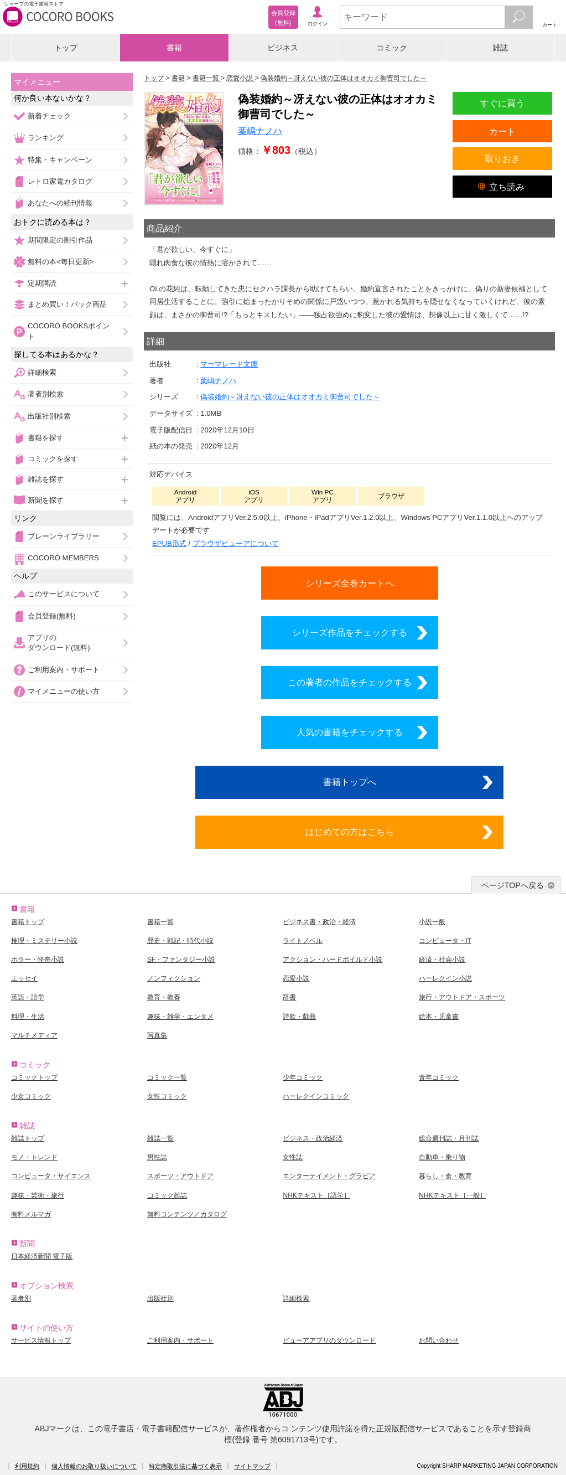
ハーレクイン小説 (445, 978)
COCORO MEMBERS (63, 558)
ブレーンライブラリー (64, 536)
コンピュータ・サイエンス (51, 1176)
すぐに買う (502, 103)
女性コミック (167, 1096)
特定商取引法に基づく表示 (185, 1466)
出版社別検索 (49, 416)
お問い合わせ (439, 1340)
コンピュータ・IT (445, 941)
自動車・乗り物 (442, 1157)
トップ (65, 47)
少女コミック (31, 1096)
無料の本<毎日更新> (61, 261)
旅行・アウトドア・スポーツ (462, 997)
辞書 (289, 997)
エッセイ (24, 978)
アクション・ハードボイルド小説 (332, 959)
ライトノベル (303, 941)
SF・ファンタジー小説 (181, 959)
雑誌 (500, 47)
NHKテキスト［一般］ (452, 1195)
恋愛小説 (296, 978)
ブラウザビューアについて (236, 543)
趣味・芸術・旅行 (37, 1195)
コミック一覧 (167, 1077)
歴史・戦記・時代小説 (180, 941)
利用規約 (27, 1466)
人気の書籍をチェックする (350, 732)
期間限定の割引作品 (60, 240)
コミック (391, 47)
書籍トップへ (349, 782)
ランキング (46, 137)
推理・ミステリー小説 (44, 941)
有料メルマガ (31, 1214)
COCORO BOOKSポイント (69, 331)
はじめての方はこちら (349, 832)
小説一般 (432, 922)
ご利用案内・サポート (64, 670)
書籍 (174, 47)
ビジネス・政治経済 (312, 1138)
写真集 (157, 1035)
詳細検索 (42, 372)
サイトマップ (252, 1466)
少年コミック (303, 1077)
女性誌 (293, 1157)
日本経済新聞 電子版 (41, 1256)
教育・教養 (163, 997)
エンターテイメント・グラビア (329, 1176)
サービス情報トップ (41, 1340)
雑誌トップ (27, 1138)
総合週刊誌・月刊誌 (449, 1138)
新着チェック (49, 116)
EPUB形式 (169, 543)
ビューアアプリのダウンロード (329, 1340)
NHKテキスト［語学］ (316, 1195)
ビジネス (282, 47)
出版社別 (160, 1298)
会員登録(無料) (52, 616)
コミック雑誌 (167, 1195)
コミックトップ (34, 1077)
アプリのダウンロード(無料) (59, 642)
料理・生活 (27, 1016)
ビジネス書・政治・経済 (319, 922)
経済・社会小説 (442, 959)
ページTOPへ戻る (512, 885)
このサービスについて (64, 594)
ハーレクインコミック (316, 1096)
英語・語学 (27, 997)
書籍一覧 (160, 922)
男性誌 (157, 1157)
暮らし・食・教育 (445, 1176)
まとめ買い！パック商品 (67, 304)
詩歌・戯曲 (299, 1016)
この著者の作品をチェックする (350, 682)
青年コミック (439, 1077)
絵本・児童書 (439, 1016)
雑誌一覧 (160, 1138)
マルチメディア (34, 1035)
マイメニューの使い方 (64, 691)
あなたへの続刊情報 (60, 203)
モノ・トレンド (34, 1157)
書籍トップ (27, 922)
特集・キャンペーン (60, 160)
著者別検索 (46, 394)
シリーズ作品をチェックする (349, 632)
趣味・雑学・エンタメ (180, 1016)
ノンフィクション (173, 978)
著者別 (21, 1298)
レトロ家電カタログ (60, 181)
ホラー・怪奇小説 (37, 959)
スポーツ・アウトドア (180, 1176)
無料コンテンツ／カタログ (187, 1214)
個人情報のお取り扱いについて (94, 1466)
